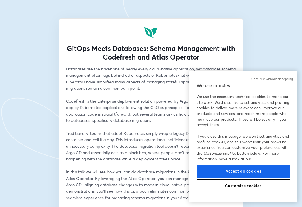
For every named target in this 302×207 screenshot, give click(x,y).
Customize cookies (243, 185)
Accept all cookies (243, 171)
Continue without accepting (272, 79)
